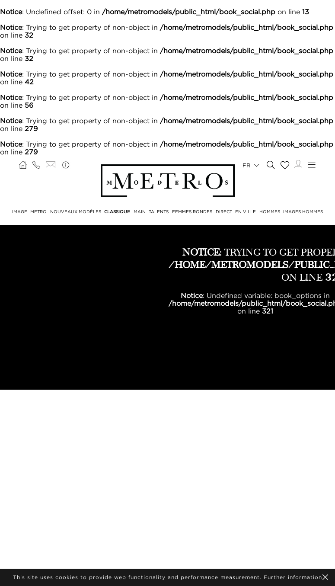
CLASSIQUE (117, 211)
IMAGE (19, 211)
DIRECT (224, 211)
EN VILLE (245, 211)
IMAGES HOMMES (303, 211)
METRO (38, 211)
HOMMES (269, 211)
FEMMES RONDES (192, 211)
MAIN (140, 211)
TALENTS (159, 211)
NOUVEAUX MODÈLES (75, 211)
